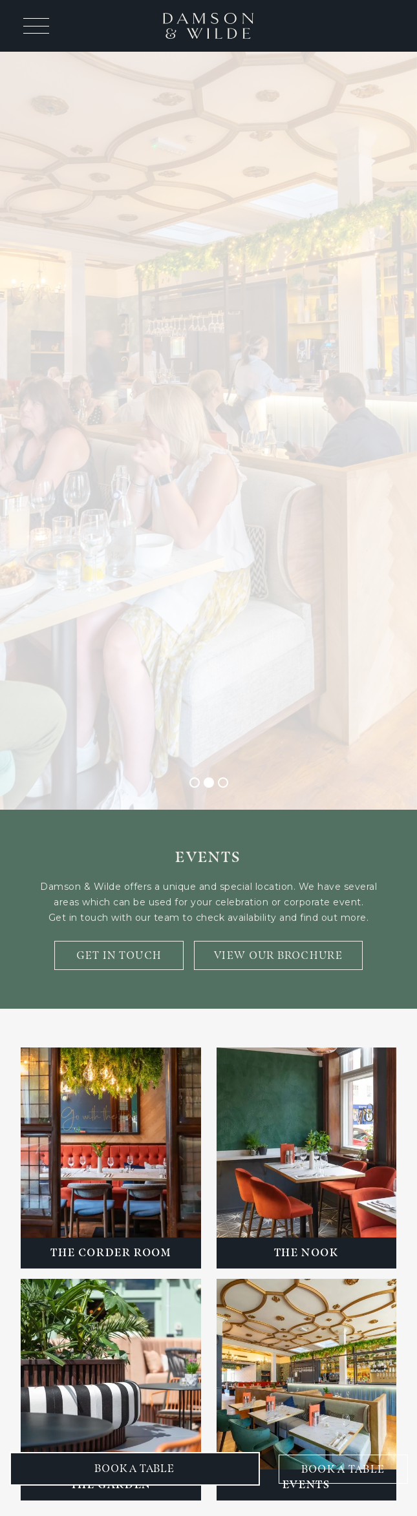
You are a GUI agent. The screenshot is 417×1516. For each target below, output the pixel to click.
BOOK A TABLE (343, 1469)
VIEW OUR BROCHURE (278, 955)
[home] (208, 25)
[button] (34, 25)
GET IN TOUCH (119, 955)
